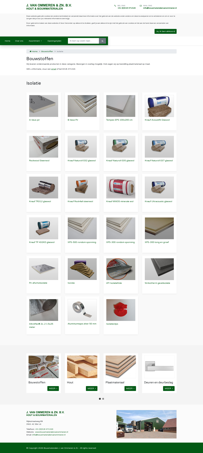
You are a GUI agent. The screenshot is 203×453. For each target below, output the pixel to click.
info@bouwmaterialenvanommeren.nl (160, 8)
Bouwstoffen (47, 51)
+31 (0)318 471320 (127, 8)
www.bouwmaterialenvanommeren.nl (51, 432)
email (53, 69)
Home (33, 51)
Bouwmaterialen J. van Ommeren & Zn (61, 448)
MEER (53, 388)
